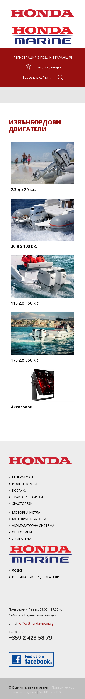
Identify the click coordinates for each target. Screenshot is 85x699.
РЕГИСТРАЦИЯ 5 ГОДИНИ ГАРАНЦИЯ (42, 57)
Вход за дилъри (48, 67)
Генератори (22, 477)
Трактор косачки (27, 497)
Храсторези (22, 503)
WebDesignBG (50, 692)
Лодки (17, 570)
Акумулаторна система (33, 525)
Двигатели (21, 538)
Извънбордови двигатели (35, 577)
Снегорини (22, 532)
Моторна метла (26, 512)
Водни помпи (24, 484)
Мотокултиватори (29, 519)
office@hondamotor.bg (36, 623)
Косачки (19, 490)
